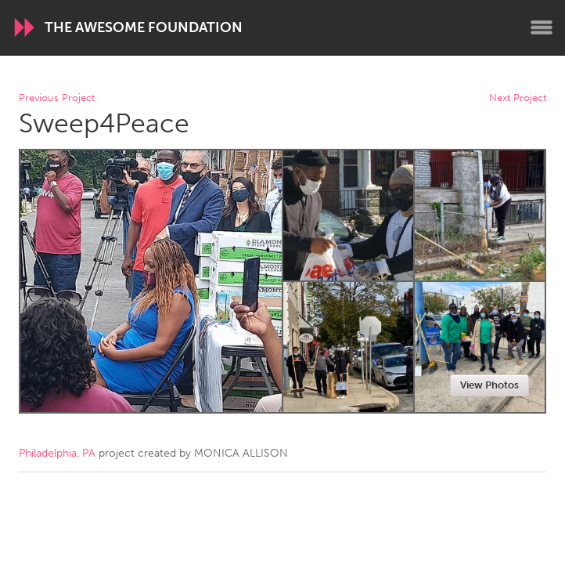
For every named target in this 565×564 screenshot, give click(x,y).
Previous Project (57, 98)
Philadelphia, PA (57, 453)
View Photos (489, 385)
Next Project (517, 98)
